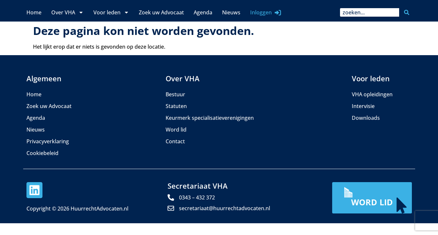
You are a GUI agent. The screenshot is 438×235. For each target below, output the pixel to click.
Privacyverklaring (47, 141)
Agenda (203, 12)
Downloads (366, 117)
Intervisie (363, 106)
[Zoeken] (408, 12)
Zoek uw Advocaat (161, 12)
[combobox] (369, 12)
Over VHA (67, 12)
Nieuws (231, 12)
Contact (175, 141)
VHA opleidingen (372, 94)
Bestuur (175, 94)
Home (33, 12)
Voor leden (111, 12)
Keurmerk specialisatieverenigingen (210, 117)
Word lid (176, 129)
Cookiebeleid (42, 153)
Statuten (176, 106)
